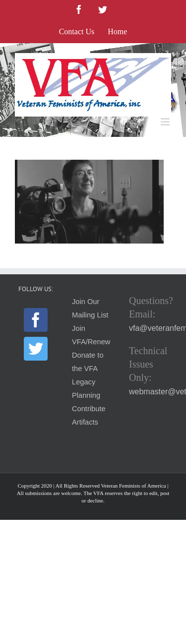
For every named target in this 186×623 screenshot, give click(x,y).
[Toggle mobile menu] (166, 122)
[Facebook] (36, 320)
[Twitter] (36, 349)
